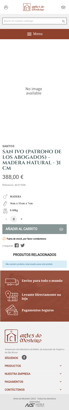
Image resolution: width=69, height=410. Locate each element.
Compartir (16, 245)
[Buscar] (34, 21)
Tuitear (23, 245)
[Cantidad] (13, 219)
